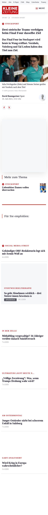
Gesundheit (36, 298)
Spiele (19, 370)
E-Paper (16, 2)
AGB (16, 441)
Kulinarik (35, 323)
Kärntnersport (7, 360)
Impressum (7, 441)
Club (22, 2)
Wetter (4, 2)
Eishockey (6, 385)
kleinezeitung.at (16, 464)
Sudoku (20, 375)
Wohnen (34, 318)
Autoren (20, 360)
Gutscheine (35, 2)
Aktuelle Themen (35, 352)
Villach (20, 327)
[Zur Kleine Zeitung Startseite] (10, 10)
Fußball (5, 365)
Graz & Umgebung (6, 304)
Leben (34, 293)
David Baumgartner (11, 96)
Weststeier (6, 345)
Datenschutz (25, 441)
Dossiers (34, 393)
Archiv (19, 365)
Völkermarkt (22, 332)
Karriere (34, 327)
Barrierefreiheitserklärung (13, 448)
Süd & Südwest (8, 330)
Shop (28, 2)
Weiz (4, 340)
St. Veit (20, 323)
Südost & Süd (7, 335)
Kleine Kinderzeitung (37, 364)
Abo (10, 2)
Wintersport (7, 380)
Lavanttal (20, 308)
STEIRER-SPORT (18, 18)
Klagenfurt (21, 298)
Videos (34, 388)
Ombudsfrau (36, 308)
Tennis (4, 370)
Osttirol (20, 318)
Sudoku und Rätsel (36, 377)
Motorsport (6, 375)
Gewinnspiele (37, 371)
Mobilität (35, 303)
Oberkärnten (22, 313)
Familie (34, 332)
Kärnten (20, 293)
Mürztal (5, 321)
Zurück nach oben (24, 286)
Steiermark (7, 293)
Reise (33, 313)
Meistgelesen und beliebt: (13, 403)
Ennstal (5, 298)
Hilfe (19, 356)
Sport (4, 351)
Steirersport (7, 356)
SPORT (6, 18)
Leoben (5, 311)
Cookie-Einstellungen (11, 455)
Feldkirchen (21, 303)
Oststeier (5, 325)
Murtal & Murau (9, 316)
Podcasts (35, 384)
